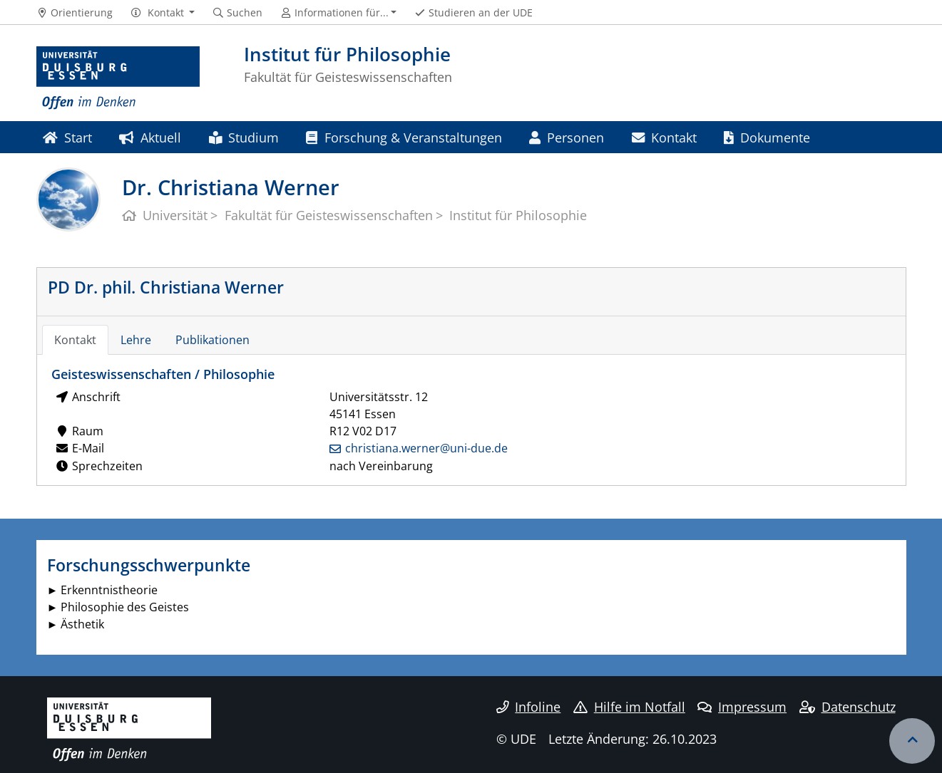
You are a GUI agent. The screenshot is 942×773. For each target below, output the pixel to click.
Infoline (528, 706)
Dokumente (767, 137)
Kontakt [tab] (75, 340)
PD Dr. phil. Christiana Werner (166, 287)
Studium (244, 137)
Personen (566, 137)
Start (67, 137)
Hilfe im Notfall (629, 706)
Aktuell (150, 137)
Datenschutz (847, 706)
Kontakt (664, 137)
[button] (162, 13)
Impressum (742, 706)
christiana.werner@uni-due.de (426, 448)
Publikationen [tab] (212, 340)
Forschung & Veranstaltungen (403, 137)
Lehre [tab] (136, 340)
